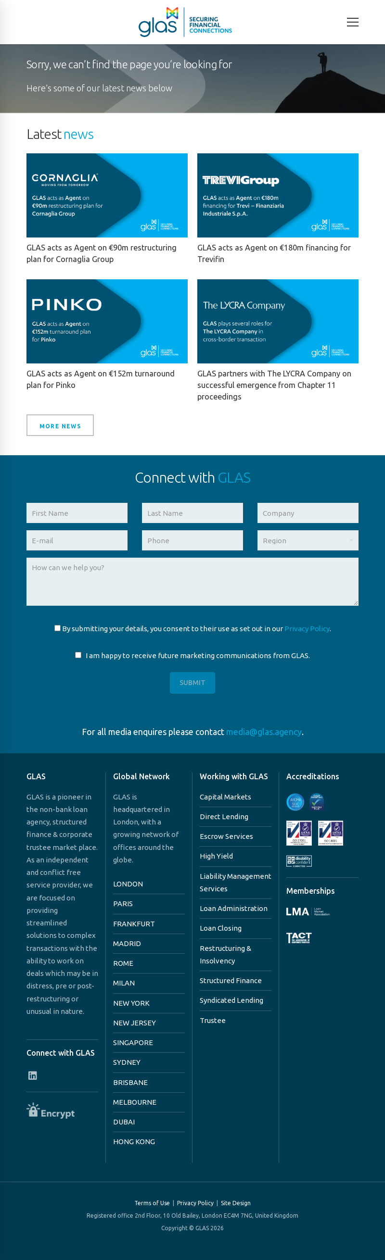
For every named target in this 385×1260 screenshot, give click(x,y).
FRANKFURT (134, 924)
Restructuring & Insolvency (225, 954)
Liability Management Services (235, 882)
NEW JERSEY (134, 1023)
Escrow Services (226, 836)
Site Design (236, 1203)
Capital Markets (225, 797)
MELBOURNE (134, 1102)
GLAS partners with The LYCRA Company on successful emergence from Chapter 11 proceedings (274, 384)
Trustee (213, 1020)
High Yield (216, 856)
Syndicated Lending (231, 1000)
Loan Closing (221, 928)
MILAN (124, 983)
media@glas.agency (264, 731)
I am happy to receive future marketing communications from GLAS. (192, 655)
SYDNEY (127, 1062)
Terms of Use (152, 1203)
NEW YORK (131, 1003)
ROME (123, 963)
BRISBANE (130, 1082)
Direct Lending (224, 816)
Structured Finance (231, 980)
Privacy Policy (307, 628)
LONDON (128, 884)
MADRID (127, 943)
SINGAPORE (133, 1042)
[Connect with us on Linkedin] (32, 1075)
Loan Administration (234, 908)
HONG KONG (134, 1141)
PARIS (123, 903)
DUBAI (124, 1122)
